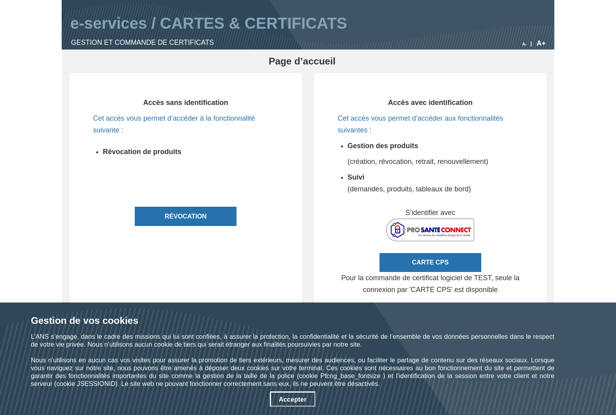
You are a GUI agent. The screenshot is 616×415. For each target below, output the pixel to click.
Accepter (292, 399)
